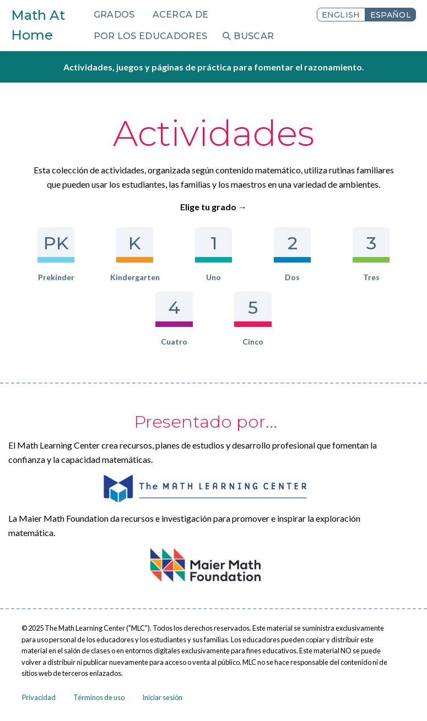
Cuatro (173, 319)
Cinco (252, 319)
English (341, 15)
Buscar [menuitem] (254, 36)
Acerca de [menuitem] (181, 14)
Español (390, 15)
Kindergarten (135, 254)
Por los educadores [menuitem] (151, 36)
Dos (292, 254)
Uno (213, 254)
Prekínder (55, 254)
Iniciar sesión (162, 697)
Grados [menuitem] (114, 14)
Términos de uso (99, 697)
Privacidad (39, 697)
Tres (371, 254)
